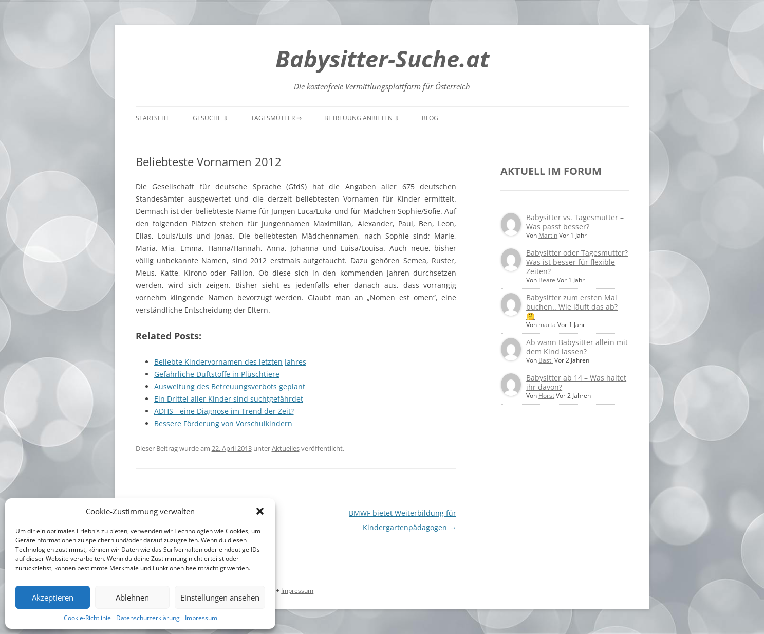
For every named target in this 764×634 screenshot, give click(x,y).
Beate (546, 280)
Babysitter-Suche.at (382, 58)
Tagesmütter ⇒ (276, 118)
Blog (430, 118)
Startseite (153, 118)
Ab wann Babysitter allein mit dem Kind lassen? (577, 346)
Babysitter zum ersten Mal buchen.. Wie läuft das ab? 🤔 (572, 307)
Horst (546, 395)
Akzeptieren (52, 597)
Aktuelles (286, 448)
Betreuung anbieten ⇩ (361, 118)
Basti (545, 360)
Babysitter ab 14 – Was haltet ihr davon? (576, 382)
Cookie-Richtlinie (87, 617)
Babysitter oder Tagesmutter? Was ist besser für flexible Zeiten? (577, 262)
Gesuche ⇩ (210, 118)
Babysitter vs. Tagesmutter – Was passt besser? (575, 221)
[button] (260, 511)
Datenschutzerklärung (148, 617)
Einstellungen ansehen (219, 597)
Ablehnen (132, 597)
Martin (547, 235)
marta (547, 324)
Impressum (201, 617)
